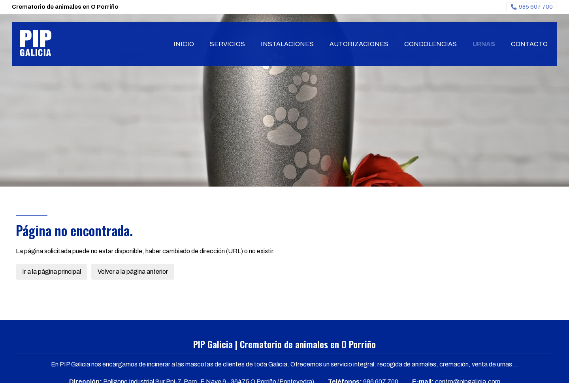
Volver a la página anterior (133, 271)
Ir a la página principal (51, 271)
